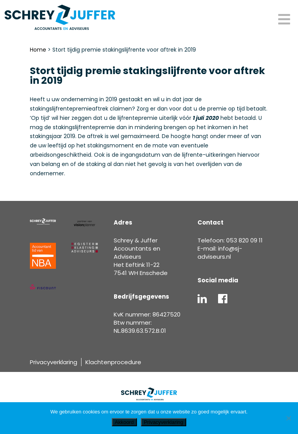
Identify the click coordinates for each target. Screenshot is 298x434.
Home (38, 50)
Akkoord (124, 422)
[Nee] (288, 418)
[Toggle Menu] (284, 20)
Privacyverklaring (53, 362)
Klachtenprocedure (113, 362)
